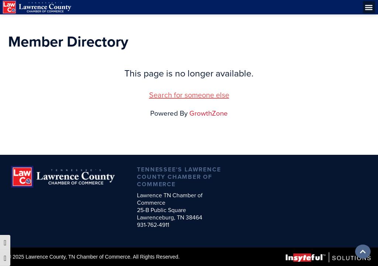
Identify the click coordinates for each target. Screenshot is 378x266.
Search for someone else (189, 94)
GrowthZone (208, 113)
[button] (369, 7)
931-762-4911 (153, 225)
